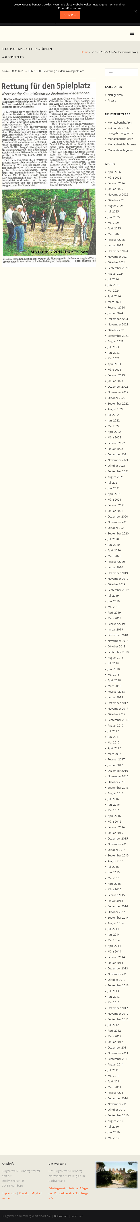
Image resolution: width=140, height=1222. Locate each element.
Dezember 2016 (118, 770)
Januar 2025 (115, 245)
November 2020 (118, 522)
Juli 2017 (113, 731)
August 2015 (116, 861)
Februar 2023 (116, 375)
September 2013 (118, 985)
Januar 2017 (115, 765)
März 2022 (114, 437)
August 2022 (116, 409)
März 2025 (114, 234)
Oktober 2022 (116, 398)
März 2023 (114, 369)
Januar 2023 (115, 381)
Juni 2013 (114, 996)
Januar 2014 (115, 963)
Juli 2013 (113, 991)
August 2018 (116, 657)
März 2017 (114, 754)
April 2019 (114, 612)
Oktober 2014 (116, 912)
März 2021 (114, 499)
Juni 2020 (114, 544)
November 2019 (118, 578)
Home (84, 52)
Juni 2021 (114, 488)
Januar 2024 (115, 313)
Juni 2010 (114, 1132)
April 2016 (114, 816)
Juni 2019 (114, 601)
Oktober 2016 (116, 782)
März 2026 (114, 177)
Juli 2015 (113, 866)
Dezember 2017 (118, 703)
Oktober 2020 (116, 528)
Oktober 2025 (116, 200)
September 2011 (118, 1059)
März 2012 (114, 1036)
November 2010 (118, 1104)
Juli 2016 (113, 799)
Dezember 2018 (118, 635)
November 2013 (118, 974)
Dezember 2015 (118, 838)
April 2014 (114, 946)
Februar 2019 (116, 624)
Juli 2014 (113, 929)
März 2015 (114, 889)
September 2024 (118, 268)
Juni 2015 (114, 872)
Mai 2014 (114, 940)
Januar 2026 (115, 189)
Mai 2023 (114, 358)
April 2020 (114, 550)
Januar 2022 (115, 448)
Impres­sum (9, 1193)
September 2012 (118, 1019)
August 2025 (116, 206)
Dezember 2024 (118, 251)
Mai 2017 (114, 742)
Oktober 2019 (116, 584)
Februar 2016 (116, 827)
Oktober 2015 (116, 850)
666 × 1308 (35, 71)
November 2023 (118, 324)
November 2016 (118, 776)
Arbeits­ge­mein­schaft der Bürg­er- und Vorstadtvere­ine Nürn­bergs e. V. (68, 1193)
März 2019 (114, 618)
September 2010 (118, 1115)
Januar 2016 (115, 833)
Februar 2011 (116, 1092)
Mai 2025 (114, 223)
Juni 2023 (114, 352)
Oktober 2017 (116, 714)
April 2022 (114, 432)
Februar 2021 (116, 505)
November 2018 (118, 641)
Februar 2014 (116, 957)
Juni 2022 (114, 420)
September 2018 (118, 652)
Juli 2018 (113, 663)
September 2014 (118, 917)
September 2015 (118, 855)
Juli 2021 (113, 482)
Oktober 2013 (116, 979)
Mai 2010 (114, 1138)
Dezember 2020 (118, 516)
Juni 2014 (114, 934)
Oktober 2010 (116, 1109)
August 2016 (116, 793)
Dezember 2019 (118, 573)
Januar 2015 (115, 900)
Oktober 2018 (116, 646)
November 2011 (118, 1053)
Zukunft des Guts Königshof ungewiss (120, 130)
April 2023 (114, 364)
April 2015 (114, 883)
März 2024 (114, 302)
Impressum (77, 1216)
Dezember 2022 (118, 386)
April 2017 (114, 748)
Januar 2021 (115, 511)
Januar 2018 (115, 697)
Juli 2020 (113, 539)
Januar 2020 (115, 567)
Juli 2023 (113, 347)
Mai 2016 (114, 810)
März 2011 (114, 1087)
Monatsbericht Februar (122, 144)
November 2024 (118, 256)
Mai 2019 (114, 607)
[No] (135, 11)
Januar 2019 (115, 629)
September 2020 (118, 533)
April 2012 (114, 1030)
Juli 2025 (113, 211)
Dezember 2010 (118, 1098)
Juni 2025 (114, 217)
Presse (112, 100)
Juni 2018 (114, 669)
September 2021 (118, 471)
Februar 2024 (116, 307)
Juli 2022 (113, 415)
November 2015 (118, 844)
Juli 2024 (113, 279)
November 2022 (118, 392)
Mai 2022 (114, 426)
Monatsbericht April (120, 122)
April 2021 (114, 494)
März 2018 (114, 686)
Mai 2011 (114, 1075)
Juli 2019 (113, 595)
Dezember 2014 (118, 906)
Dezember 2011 (118, 1047)
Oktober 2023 (116, 330)
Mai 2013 (114, 1002)
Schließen (70, 15)
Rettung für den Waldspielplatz (64, 71)
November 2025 (118, 194)
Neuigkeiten (115, 95)
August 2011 (116, 1064)
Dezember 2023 (118, 319)
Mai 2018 (114, 674)
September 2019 (118, 590)
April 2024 (114, 296)
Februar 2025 (116, 239)
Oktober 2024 (116, 262)
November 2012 (118, 1013)
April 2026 (114, 172)
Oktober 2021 (116, 465)
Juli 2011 (113, 1070)
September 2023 (118, 335)
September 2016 (118, 787)
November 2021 (118, 460)
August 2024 (116, 273)
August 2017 (116, 725)
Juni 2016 (114, 804)
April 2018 (114, 680)
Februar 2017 (116, 759)
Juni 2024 (114, 285)
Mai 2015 (114, 878)
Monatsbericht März (120, 138)
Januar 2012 (115, 1042)
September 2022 (118, 403)
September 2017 (118, 720)
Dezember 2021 (118, 454)
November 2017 (118, 708)
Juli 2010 (113, 1126)
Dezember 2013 (118, 968)
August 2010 (116, 1121)
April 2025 (114, 228)
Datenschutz (61, 1216)
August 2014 (116, 923)
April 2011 (114, 1081)
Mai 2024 (114, 290)
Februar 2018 (116, 691)
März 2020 (114, 556)
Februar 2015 (116, 895)
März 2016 (114, 821)
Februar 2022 (116, 443)
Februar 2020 (116, 561)
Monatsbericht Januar (121, 150)
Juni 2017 (114, 737)
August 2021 (116, 477)
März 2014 (114, 951)
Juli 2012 (113, 1025)
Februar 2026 (116, 183)
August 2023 (116, 341)
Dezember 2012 (118, 1008)
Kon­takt (24, 1193)
